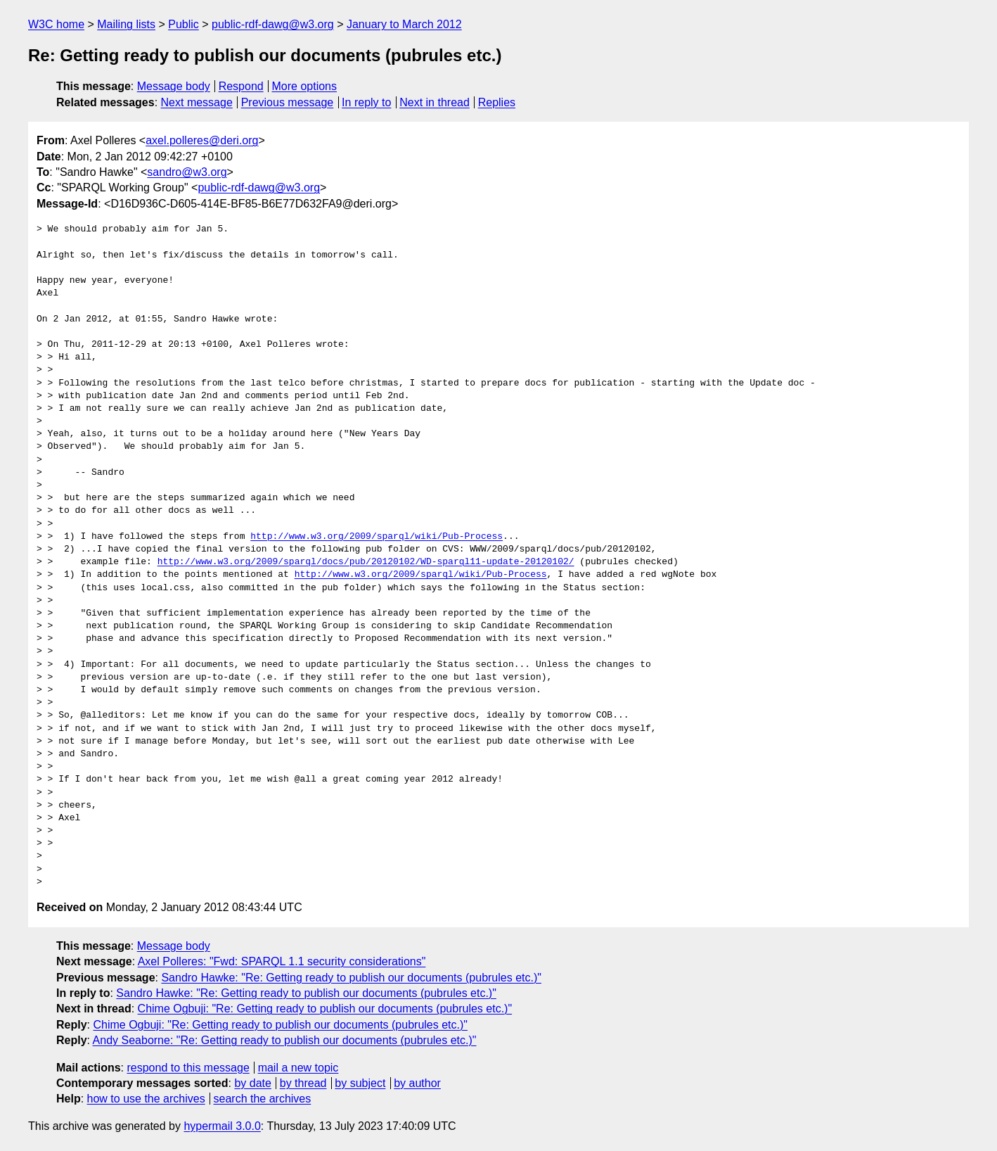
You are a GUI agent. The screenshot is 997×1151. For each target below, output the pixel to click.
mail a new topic (298, 1068)
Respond (241, 86)
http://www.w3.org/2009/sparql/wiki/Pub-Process (376, 536)
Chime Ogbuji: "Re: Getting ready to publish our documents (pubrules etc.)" (325, 1009)
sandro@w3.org (186, 172)
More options (304, 86)
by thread (303, 1083)
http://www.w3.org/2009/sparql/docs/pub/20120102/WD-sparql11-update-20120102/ (365, 562)
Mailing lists (126, 24)
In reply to (366, 102)
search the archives (262, 1099)
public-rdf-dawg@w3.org (273, 24)
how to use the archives (146, 1099)
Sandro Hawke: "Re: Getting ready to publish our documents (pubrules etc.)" (351, 978)
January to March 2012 (404, 24)
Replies (496, 102)
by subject (360, 1083)
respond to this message (188, 1068)
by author (417, 1083)
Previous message (287, 102)
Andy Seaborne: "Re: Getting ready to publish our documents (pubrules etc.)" (285, 1040)
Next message (197, 102)
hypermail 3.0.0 (222, 1126)
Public (183, 24)
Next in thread (434, 102)
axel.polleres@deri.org (202, 140)
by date (252, 1083)
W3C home (56, 24)
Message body (173, 86)
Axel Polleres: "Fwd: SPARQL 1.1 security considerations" (282, 961)
